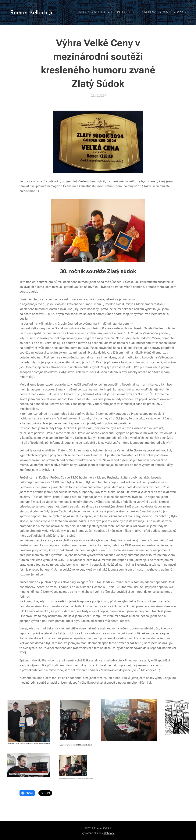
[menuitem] (86, 12)
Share (27, 793)
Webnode (109, 833)
